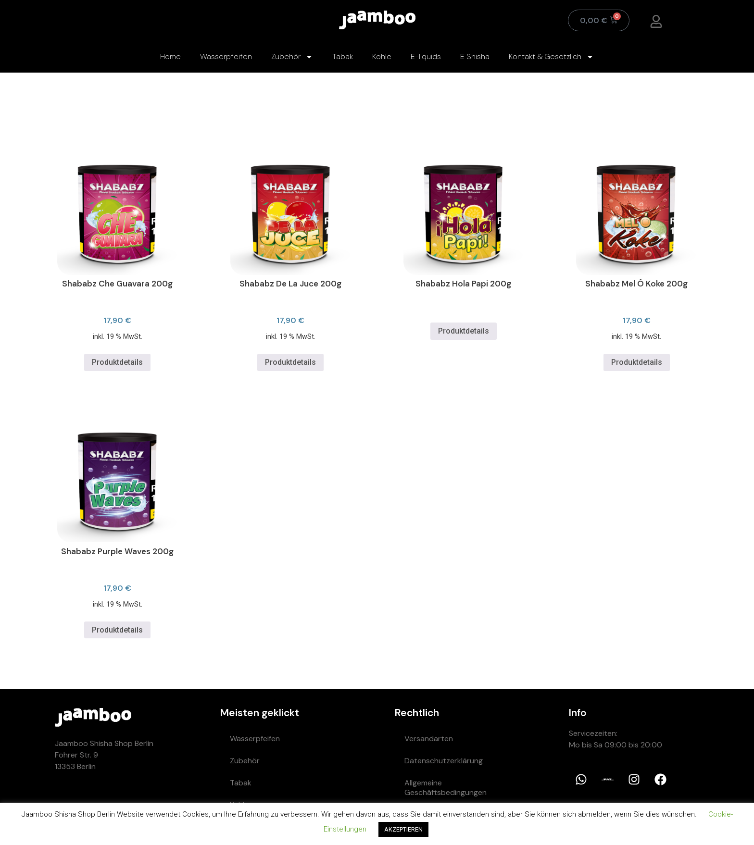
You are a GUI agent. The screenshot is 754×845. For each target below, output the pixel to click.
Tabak (342, 56)
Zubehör (292, 56)
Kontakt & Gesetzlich (551, 56)
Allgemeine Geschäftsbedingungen (445, 787)
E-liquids (426, 56)
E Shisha (475, 56)
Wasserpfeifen (226, 56)
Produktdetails (117, 362)
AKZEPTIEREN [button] (403, 829)
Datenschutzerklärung (443, 761)
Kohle (381, 56)
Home (170, 56)
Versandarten (428, 738)
